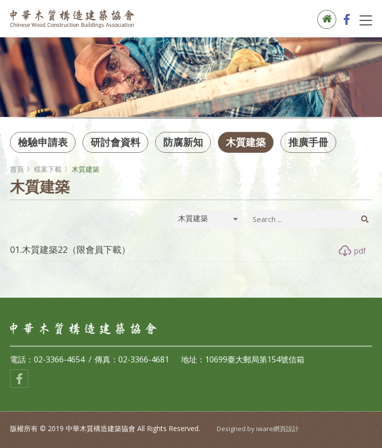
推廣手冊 (308, 142)
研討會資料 (115, 142)
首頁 (17, 169)
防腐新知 (183, 142)
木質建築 (246, 142)
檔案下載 (48, 169)
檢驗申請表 (43, 142)
